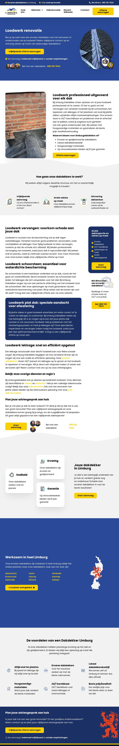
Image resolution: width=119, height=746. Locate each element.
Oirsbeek (56, 573)
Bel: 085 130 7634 (101, 305)
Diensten (35, 10)
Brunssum (41, 383)
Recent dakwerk (68, 11)
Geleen (55, 579)
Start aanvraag (16, 426)
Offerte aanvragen (103, 11)
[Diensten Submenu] (42, 10)
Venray (28, 383)
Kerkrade (10, 579)
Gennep (56, 576)
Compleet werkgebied (22, 587)
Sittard (32, 579)
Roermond (10, 576)
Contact (85, 10)
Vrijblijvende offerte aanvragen (25, 51)
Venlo (32, 573)
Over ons (23, 11)
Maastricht (11, 573)
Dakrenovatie (53, 10)
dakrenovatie (36, 386)
